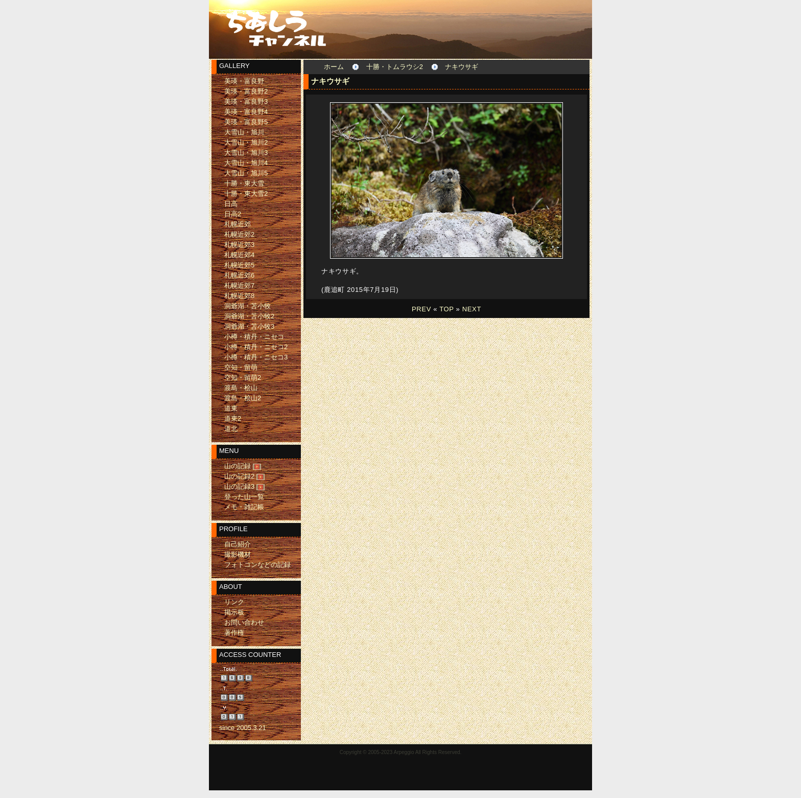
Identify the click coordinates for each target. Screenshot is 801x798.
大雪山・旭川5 (246, 173)
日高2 (232, 214)
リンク (234, 602)
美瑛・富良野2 (246, 91)
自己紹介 (237, 544)
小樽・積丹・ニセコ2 (256, 347)
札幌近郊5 (239, 265)
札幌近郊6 (239, 275)
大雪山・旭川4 (246, 163)
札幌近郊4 (239, 255)
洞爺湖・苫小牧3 (249, 326)
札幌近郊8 (239, 296)
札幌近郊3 (239, 244)
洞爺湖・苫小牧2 (249, 316)
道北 (231, 428)
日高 (231, 204)
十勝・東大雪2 (246, 193)
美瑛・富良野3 (246, 101)
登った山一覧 (244, 496)
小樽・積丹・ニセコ (254, 336)
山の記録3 (239, 486)
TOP (446, 309)
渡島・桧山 (240, 388)
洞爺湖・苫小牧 (247, 306)
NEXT (471, 309)
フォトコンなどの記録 (257, 564)
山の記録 (237, 466)
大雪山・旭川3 (246, 152)
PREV (421, 309)
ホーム (334, 67)
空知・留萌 (240, 367)
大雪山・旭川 (244, 132)
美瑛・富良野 (244, 81)
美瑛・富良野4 (246, 112)
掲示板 (234, 612)
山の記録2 (239, 476)
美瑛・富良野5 (246, 122)
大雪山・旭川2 (246, 142)
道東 (231, 408)
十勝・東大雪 (244, 183)
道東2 (232, 418)
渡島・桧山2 (242, 398)
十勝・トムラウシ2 (394, 67)
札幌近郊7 (239, 285)
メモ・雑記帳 (244, 507)
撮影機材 (237, 554)
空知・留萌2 (242, 377)
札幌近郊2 (239, 234)
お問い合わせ (244, 622)
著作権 (234, 632)
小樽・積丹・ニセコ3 (256, 357)
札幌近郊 (237, 224)
